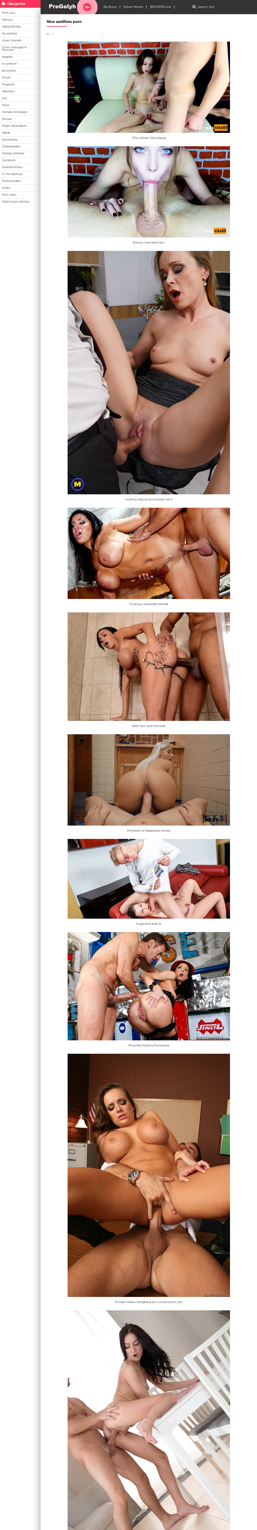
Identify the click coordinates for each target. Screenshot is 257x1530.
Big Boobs (110, 7)
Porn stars (9, 195)
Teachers (8, 91)
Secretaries (10, 140)
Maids (6, 133)
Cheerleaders (11, 146)
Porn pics (8, 13)
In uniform (9, 64)
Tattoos (7, 20)
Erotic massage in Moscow (14, 48)
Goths (6, 188)
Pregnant (8, 84)
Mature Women (133, 7)
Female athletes (13, 153)
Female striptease (14, 112)
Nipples (7, 57)
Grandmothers (12, 167)
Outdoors (9, 160)
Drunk (6, 77)
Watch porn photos (16, 202)
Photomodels (11, 181)
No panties (9, 33)
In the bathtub (12, 174)
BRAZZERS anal (160, 7)
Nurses (7, 119)
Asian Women (12, 40)
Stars (5, 105)
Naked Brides (11, 27)
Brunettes (9, 71)
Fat (4, 98)
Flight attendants (14, 126)
